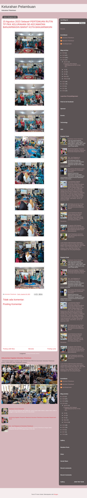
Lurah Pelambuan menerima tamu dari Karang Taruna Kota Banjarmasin (76, 235)
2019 (63, 86)
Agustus (66, 61)
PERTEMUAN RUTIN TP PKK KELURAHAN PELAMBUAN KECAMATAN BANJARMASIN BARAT (76, 206)
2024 (63, 57)
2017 (63, 88)
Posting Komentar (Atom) (32, 353)
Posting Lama (51, 349)
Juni (65, 71)
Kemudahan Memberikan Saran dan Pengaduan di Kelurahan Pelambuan (76, 170)
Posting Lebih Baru (9, 349)
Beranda (31, 349)
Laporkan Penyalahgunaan (69, 96)
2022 (63, 81)
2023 (63, 59)
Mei (65, 74)
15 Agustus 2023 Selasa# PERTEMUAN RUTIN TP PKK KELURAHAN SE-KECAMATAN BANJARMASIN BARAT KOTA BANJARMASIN (76, 228)
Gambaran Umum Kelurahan (16, 409)
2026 (63, 53)
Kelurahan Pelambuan (18, 7)
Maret (65, 76)
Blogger (56, 494)
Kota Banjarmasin (67, 43)
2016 (63, 90)
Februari (66, 78)
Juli (65, 69)
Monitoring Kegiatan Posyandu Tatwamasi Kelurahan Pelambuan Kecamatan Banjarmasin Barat (76, 150)
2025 (63, 55)
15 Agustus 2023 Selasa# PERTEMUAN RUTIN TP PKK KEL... (71, 65)
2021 (63, 84)
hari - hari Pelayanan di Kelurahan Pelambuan (21, 426)
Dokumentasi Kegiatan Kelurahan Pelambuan (16, 358)
